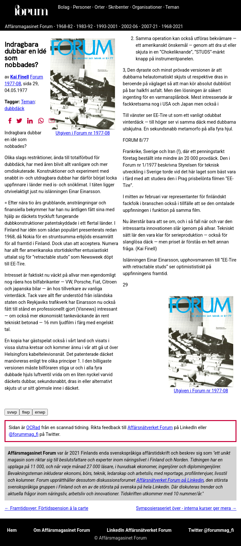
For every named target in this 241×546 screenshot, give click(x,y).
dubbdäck (14, 108)
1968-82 (64, 26)
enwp (40, 412)
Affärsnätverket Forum (150, 427)
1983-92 (84, 26)
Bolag (63, 7)
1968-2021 (172, 26)
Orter (100, 7)
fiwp (26, 412)
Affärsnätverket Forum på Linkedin (170, 480)
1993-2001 (107, 26)
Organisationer (147, 7)
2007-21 (149, 26)
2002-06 (129, 26)
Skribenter (118, 7)
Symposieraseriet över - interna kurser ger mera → (186, 508)
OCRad (33, 427)
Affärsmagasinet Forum (29, 26)
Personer (82, 7)
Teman (172, 7)
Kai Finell (19, 76)
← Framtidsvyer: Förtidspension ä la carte (46, 508)
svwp (12, 412)
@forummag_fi (23, 434)
